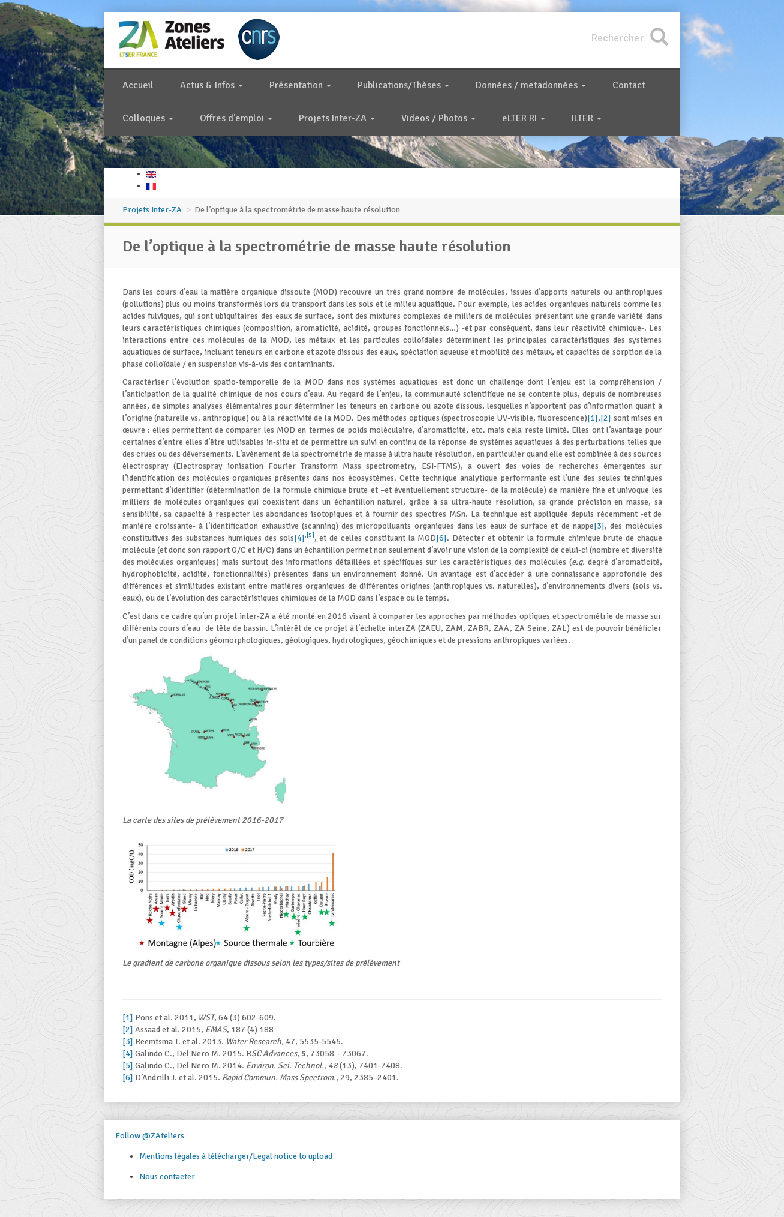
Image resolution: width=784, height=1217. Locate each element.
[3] (599, 526)
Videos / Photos (438, 118)
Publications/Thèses (403, 85)
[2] (605, 418)
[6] (441, 538)
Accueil (138, 85)
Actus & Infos (211, 85)
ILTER (587, 118)
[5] (310, 535)
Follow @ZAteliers (149, 1136)
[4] (299, 538)
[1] (592, 418)
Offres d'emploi (236, 118)
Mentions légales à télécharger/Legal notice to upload (235, 1156)
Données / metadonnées (531, 85)
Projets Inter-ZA (337, 118)
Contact (628, 85)
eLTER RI (523, 118)
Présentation (300, 85)
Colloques (147, 118)
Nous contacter (167, 1176)
